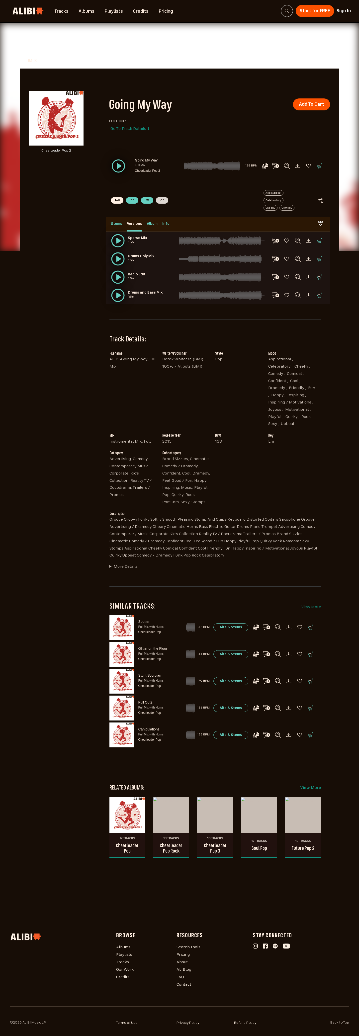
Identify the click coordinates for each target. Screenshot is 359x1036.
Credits (141, 11)
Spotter (144, 622)
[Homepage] (63, 937)
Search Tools (188, 947)
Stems (116, 224)
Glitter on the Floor (152, 648)
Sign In (344, 11)
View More (311, 607)
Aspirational (273, 193)
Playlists (113, 11)
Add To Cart (311, 104)
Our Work (125, 970)
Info (166, 224)
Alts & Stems (231, 627)
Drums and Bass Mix (145, 292)
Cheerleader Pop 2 (147, 170)
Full (117, 200)
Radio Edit (137, 274)
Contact (184, 985)
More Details (126, 567)
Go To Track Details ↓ (130, 129)
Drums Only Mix (141, 256)
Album (152, 224)
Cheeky (270, 208)
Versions (134, 224)
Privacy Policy (188, 1023)
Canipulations (149, 729)
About (182, 962)
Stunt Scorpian (149, 675)
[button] (118, 166)
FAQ (180, 977)
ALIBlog (184, 970)
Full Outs (145, 702)
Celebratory (273, 200)
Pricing (166, 11)
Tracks (61, 11)
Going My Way (146, 160)
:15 (147, 200)
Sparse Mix (137, 238)
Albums (86, 11)
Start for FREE (315, 11)
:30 (132, 200)
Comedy (286, 208)
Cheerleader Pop (149, 632)
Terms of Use (126, 1023)
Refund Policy (245, 1023)
